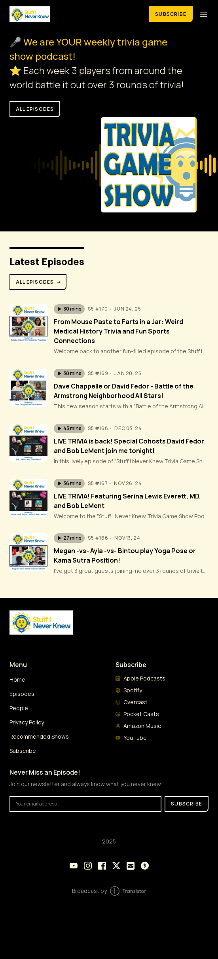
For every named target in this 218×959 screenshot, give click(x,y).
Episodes (21, 693)
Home (17, 679)
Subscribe (170, 14)
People (18, 708)
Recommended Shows (39, 736)
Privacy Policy (26, 722)
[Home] (74, 14)
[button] (69, 309)
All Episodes (39, 282)
